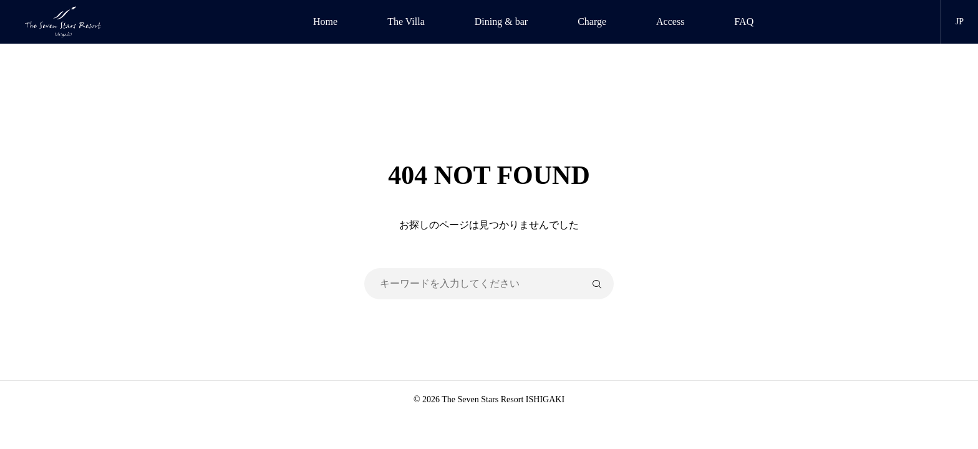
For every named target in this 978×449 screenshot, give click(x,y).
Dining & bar (501, 21)
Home (325, 21)
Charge (592, 21)
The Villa (406, 21)
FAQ (743, 21)
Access (670, 21)
